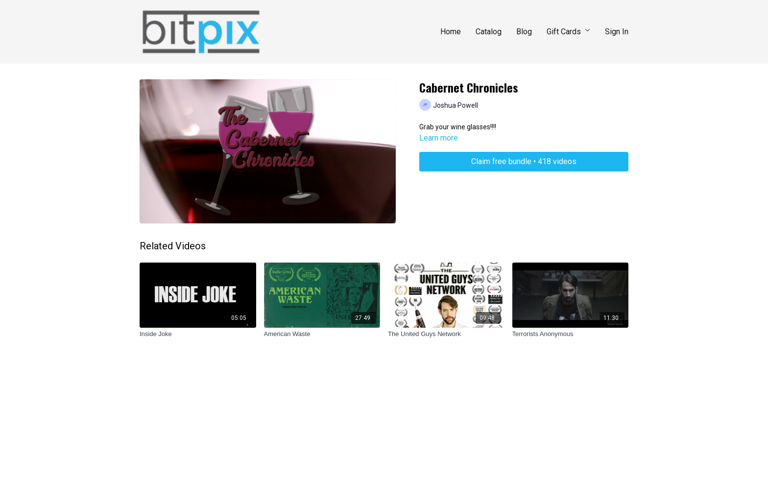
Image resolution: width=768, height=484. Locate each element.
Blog (524, 31)
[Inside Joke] (198, 334)
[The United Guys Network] (446, 334)
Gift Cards (568, 31)
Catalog (489, 31)
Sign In (616, 31)
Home (450, 31)
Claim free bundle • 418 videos (523, 161)
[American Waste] (322, 334)
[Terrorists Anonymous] (570, 334)
